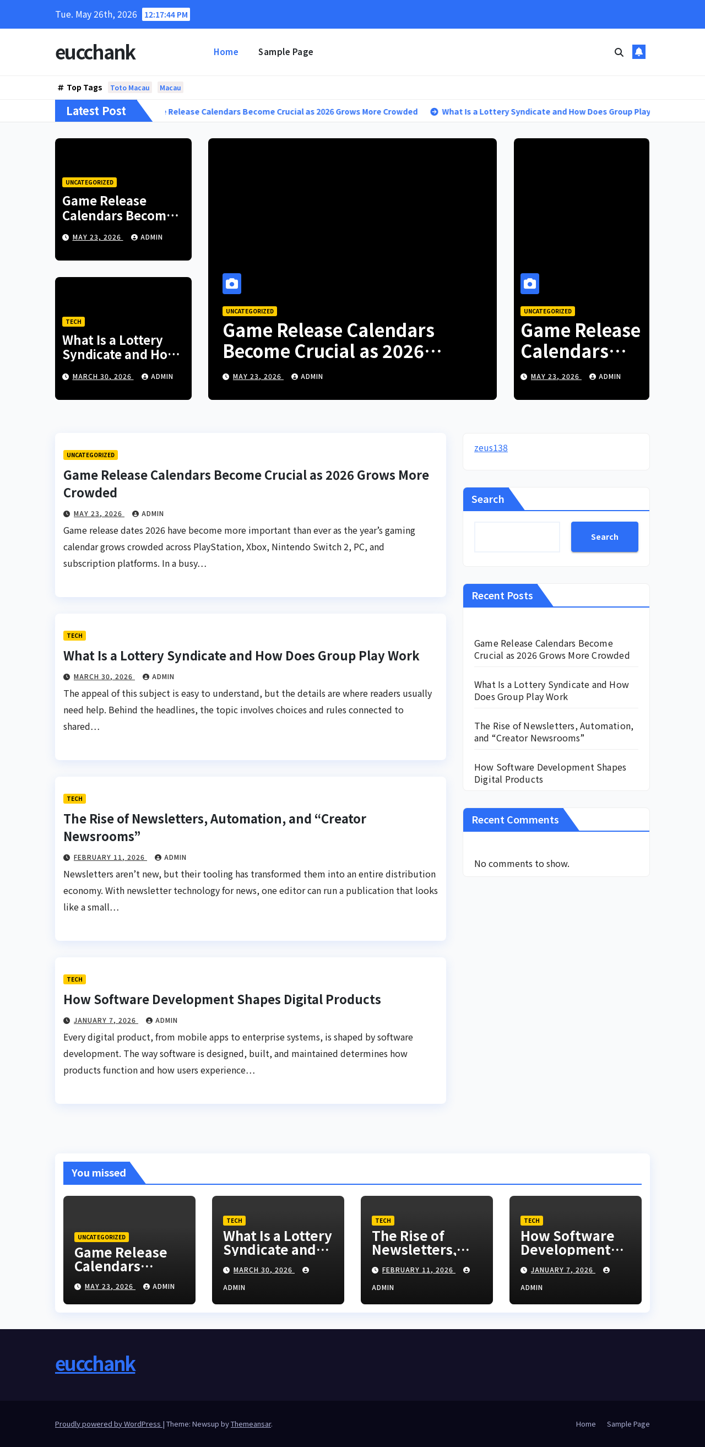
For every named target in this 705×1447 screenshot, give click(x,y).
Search (488, 498)
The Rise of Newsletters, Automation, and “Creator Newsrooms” (553, 731)
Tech (74, 321)
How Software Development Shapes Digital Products (222, 998)
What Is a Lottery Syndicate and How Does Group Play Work (120, 361)
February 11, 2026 (110, 856)
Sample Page (286, 51)
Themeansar (251, 1423)
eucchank (95, 51)
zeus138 (491, 447)
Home (226, 51)
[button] (619, 51)
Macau (170, 87)
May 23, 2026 (98, 236)
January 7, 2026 (106, 1020)
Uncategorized (89, 182)
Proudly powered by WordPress (108, 1423)
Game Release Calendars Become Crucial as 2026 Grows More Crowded (329, 350)
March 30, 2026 (103, 376)
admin (147, 236)
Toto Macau (130, 87)
